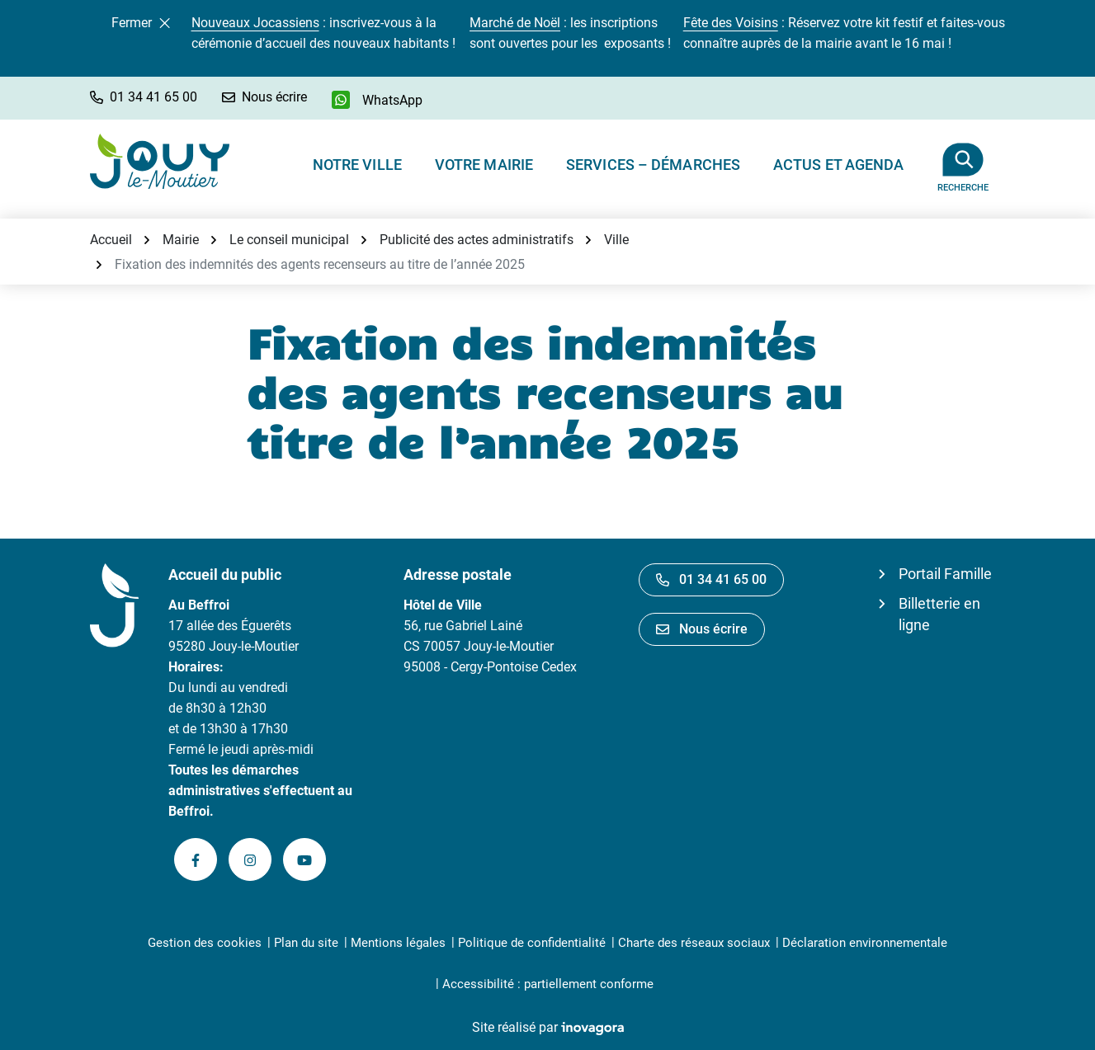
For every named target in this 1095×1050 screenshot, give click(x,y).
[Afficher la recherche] (963, 161)
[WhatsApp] (377, 99)
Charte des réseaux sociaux (694, 942)
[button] (144, 97)
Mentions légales (398, 942)
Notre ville (357, 164)
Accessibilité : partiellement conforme (548, 984)
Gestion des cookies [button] (205, 942)
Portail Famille (945, 573)
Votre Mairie (484, 164)
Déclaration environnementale (864, 942)
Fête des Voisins (730, 23)
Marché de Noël (515, 23)
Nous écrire (702, 629)
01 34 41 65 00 (711, 579)
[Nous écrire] (264, 97)
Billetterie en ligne (939, 614)
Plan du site (306, 942)
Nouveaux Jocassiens (255, 23)
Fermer (140, 23)
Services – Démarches (653, 164)
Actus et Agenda (838, 164)
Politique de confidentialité (532, 942)
